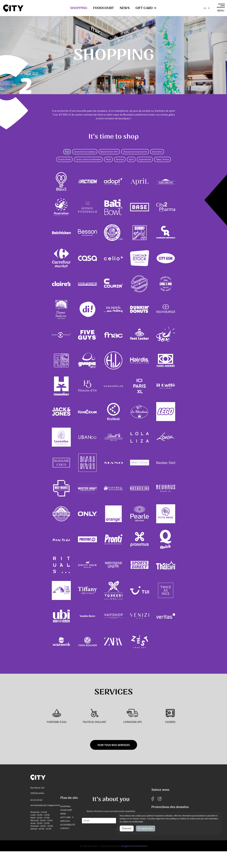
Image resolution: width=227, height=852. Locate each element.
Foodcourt (103, 8)
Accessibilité (67, 825)
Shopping (78, 8)
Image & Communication (134, 846)
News (125, 8)
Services (65, 821)
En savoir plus (145, 828)
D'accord (126, 828)
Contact (64, 828)
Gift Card (145, 8)
